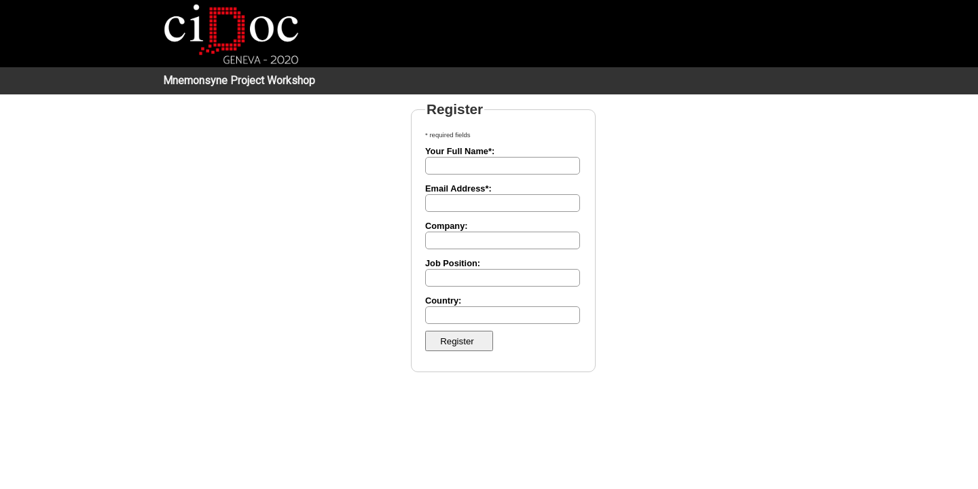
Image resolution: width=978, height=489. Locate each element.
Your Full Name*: (459, 151)
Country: (443, 300)
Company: (446, 226)
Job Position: (452, 263)
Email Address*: (458, 188)
